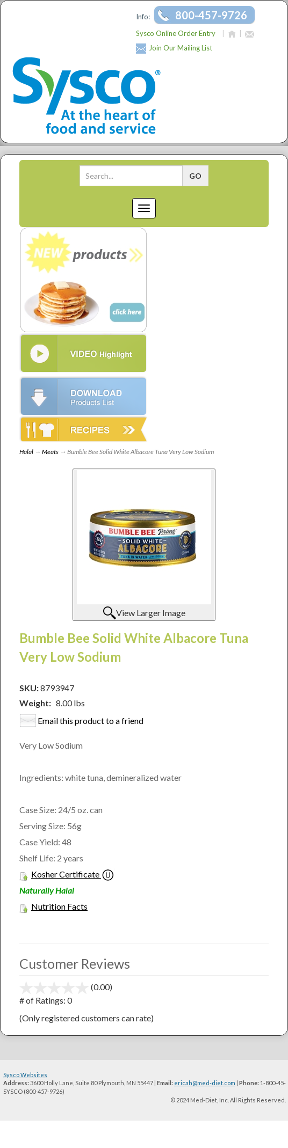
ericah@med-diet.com (204, 1082)
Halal (26, 452)
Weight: (35, 703)
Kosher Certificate (65, 874)
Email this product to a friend (90, 720)
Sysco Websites (25, 1074)
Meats (50, 452)
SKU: (29, 688)
